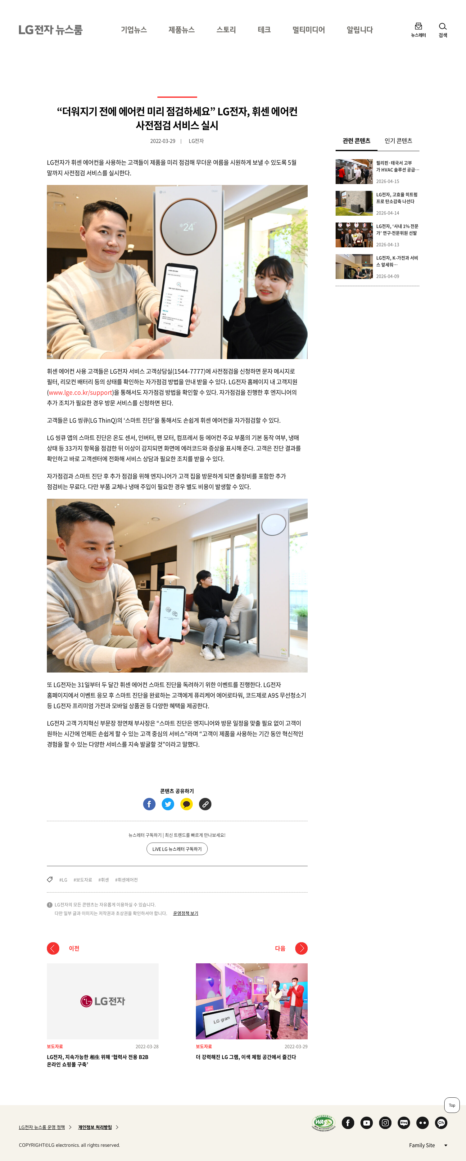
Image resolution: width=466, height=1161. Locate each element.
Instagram (385, 1123)
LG (64, 879)
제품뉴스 (182, 29)
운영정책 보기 (185, 913)
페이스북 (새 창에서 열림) (149, 804)
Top (452, 1105)
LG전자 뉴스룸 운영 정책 (42, 1127)
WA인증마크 (324, 1123)
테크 (264, 29)
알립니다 (360, 29)
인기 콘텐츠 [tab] (398, 140)
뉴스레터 (418, 35)
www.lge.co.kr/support (80, 392)
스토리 (226, 29)
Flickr (422, 1123)
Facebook (348, 1123)
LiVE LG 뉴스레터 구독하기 (177, 849)
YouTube (366, 1123)
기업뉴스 (134, 29)
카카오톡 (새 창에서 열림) (186, 804)
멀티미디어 (308, 29)
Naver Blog (404, 1123)
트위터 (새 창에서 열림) (168, 804)
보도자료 (84, 879)
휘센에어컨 (128, 879)
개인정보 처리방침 (95, 1127)
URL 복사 (205, 804)
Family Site (428, 1145)
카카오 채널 (441, 1123)
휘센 (105, 879)
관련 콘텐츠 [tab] (360, 140)
